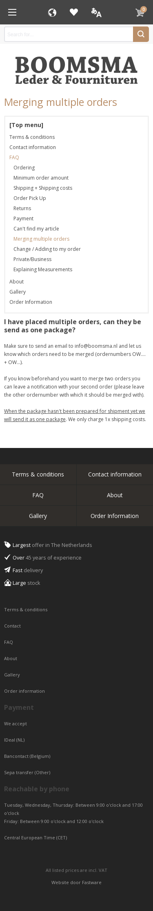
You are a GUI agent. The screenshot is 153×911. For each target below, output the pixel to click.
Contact (13, 626)
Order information (24, 691)
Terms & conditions (32, 137)
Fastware (92, 882)
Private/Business (32, 259)
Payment (23, 218)
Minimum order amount (41, 177)
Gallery (17, 291)
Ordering (24, 167)
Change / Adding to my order (47, 249)
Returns (22, 208)
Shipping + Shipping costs (42, 187)
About (16, 281)
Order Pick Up (29, 198)
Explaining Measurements (42, 269)
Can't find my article (36, 228)
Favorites (74, 12)
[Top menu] (26, 125)
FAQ (14, 157)
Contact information (32, 147)
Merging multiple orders (41, 238)
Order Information (30, 302)
